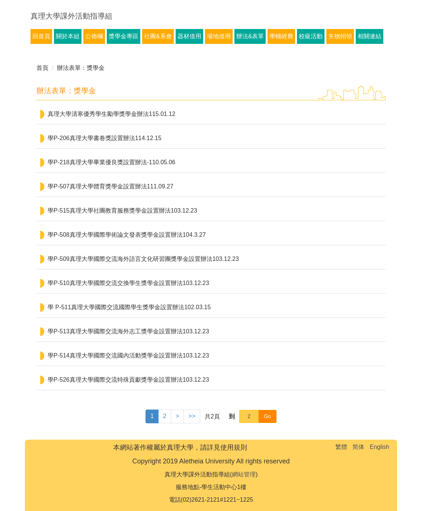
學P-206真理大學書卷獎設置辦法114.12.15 (105, 138)
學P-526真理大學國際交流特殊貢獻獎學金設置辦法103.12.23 (128, 379)
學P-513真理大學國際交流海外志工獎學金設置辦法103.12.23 (128, 331)
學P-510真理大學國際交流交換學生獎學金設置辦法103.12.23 (128, 283)
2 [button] (164, 416)
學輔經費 (281, 36)
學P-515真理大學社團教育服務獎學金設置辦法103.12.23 (122, 210)
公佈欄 (94, 36)
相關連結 (369, 36)
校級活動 (311, 36)
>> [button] (191, 416)
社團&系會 (158, 36)
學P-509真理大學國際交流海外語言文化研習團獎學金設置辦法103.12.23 (143, 259)
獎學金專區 (123, 36)
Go (267, 416)
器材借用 (189, 36)
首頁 (42, 68)
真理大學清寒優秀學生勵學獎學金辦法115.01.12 (111, 114)
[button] (177, 416)
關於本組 (68, 36)
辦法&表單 (250, 36)
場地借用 (219, 36)
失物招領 (340, 36)
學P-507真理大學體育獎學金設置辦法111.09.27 (110, 186)
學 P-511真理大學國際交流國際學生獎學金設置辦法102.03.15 (129, 307)
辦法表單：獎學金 (81, 68)
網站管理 (244, 474)
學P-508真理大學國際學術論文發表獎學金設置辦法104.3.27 (127, 235)
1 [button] (152, 416)
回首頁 (41, 36)
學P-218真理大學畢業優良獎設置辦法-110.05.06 (111, 162)
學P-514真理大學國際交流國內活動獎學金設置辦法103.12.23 (128, 355)
